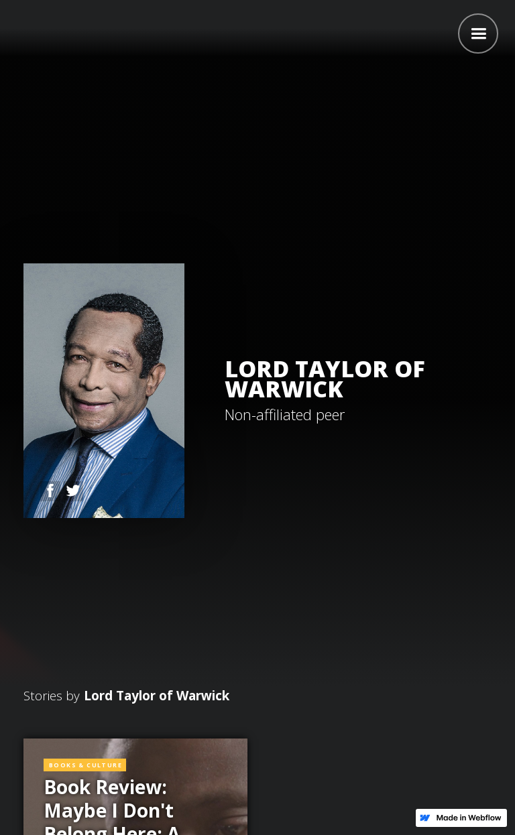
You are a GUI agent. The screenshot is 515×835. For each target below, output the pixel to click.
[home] (13, 31)
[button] (478, 33)
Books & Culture (85, 765)
